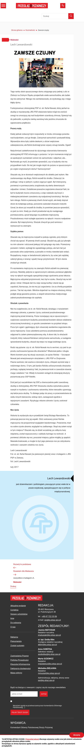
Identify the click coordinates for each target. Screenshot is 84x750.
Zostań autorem (17, 645)
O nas (12, 627)
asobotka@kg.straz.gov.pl (49, 654)
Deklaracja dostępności (20, 668)
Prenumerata (16, 641)
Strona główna (17, 30)
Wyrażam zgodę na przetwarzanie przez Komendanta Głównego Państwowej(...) (37, 706)
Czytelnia (14, 610)
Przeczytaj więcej (32, 739)
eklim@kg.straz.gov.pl (47, 644)
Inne (12, 618)
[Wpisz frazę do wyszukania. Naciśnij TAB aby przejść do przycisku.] (58, 16)
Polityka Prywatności (19, 660)
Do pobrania (15, 622)
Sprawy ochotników (18, 614)
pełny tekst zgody (20, 712)
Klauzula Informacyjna (20, 664)
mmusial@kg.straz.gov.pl (49, 673)
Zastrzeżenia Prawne (19, 656)
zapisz (43, 694)
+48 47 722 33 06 (49, 616)
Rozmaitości (30, 30)
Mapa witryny (16, 673)
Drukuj (13, 586)
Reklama (14, 637)
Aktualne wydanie (18, 606)
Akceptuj (76, 735)
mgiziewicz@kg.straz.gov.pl (50, 664)
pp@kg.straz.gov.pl (52, 620)
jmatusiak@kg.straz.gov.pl (49, 635)
